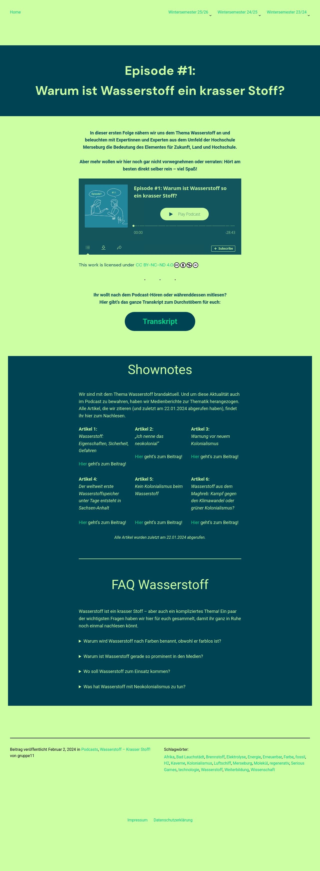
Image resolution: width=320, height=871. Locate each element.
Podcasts (89, 749)
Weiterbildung (236, 769)
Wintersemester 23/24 (286, 12)
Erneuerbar (272, 757)
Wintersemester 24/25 (237, 12)
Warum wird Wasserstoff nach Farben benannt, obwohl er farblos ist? (152, 641)
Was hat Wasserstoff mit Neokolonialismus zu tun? (135, 686)
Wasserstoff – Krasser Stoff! (125, 749)
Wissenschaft (263, 769)
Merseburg (242, 763)
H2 (166, 763)
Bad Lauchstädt (190, 757)
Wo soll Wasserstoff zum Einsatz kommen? (127, 671)
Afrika (169, 757)
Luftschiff (222, 763)
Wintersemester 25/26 (188, 12)
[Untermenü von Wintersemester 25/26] (210, 15)
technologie (188, 769)
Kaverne (178, 763)
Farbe (289, 757)
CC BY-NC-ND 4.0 (167, 265)
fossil (300, 757)
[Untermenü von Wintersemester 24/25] (259, 15)
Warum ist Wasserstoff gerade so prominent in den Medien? (143, 656)
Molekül (261, 763)
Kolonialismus (199, 763)
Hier (83, 463)
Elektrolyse (236, 757)
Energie (254, 757)
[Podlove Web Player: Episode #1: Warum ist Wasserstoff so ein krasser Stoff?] (160, 217)
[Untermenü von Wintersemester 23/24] (309, 15)
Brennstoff (215, 757)
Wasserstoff (212, 769)
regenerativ (279, 763)
